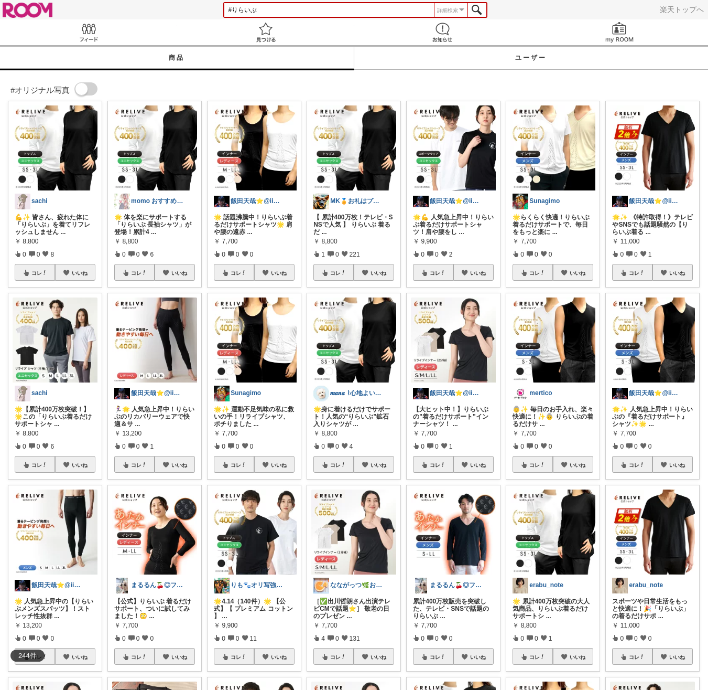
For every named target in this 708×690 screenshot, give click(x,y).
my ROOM (619, 32)
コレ (39, 272)
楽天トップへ (682, 9)
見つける (265, 32)
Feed (88, 32)
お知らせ (442, 32)
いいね (80, 272)
